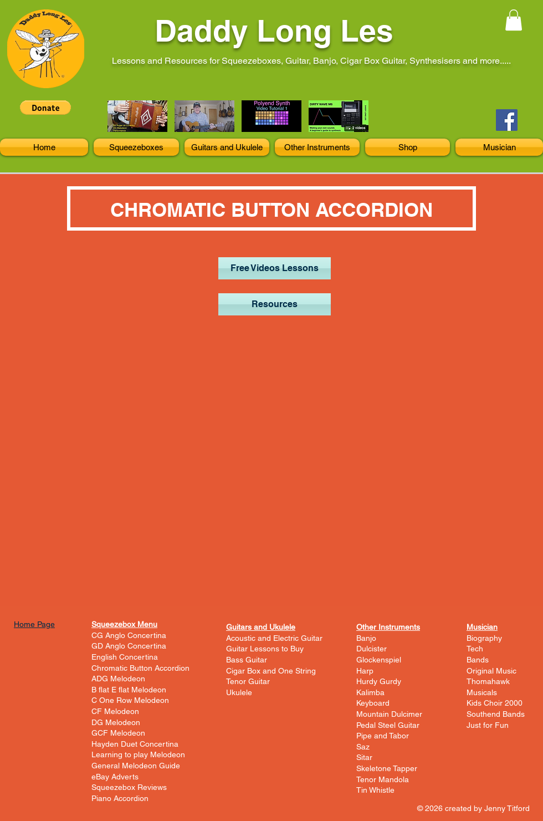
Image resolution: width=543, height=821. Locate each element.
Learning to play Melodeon (138, 754)
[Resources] (274, 304)
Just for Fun (488, 725)
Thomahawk (488, 681)
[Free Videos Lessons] (274, 268)
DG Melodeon (115, 722)
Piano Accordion (119, 798)
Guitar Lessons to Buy (265, 648)
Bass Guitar (246, 659)
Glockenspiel (378, 659)
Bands (478, 659)
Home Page (34, 624)
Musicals (482, 692)
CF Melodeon (115, 711)
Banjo (366, 638)
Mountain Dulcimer (389, 714)
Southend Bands (496, 714)
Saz (363, 746)
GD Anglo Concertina (128, 645)
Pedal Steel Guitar (387, 725)
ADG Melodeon (118, 678)
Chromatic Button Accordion (140, 668)
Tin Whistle (375, 790)
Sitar (364, 757)
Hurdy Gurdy (378, 681)
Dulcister (371, 648)
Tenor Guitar (248, 681)
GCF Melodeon (118, 732)
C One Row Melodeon (130, 700)
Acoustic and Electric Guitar (274, 638)
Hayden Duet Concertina (134, 744)
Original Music (491, 670)
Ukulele (239, 692)
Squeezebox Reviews (129, 787)
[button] (513, 19)
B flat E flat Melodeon (128, 689)
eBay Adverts (115, 776)
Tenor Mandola (382, 779)
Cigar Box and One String (271, 670)
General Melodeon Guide (135, 765)
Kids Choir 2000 (494, 702)
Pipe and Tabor (382, 735)
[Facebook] (507, 120)
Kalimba (370, 692)
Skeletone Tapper (386, 768)
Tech (475, 648)
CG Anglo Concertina (128, 635)
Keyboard (373, 702)
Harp (364, 670)
